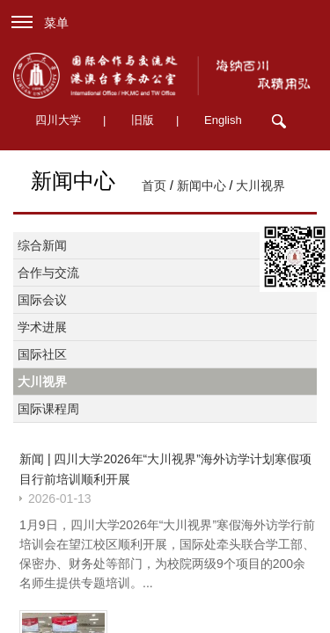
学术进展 (42, 327)
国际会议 (42, 300)
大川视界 (260, 185)
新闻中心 (201, 185)
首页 (154, 185)
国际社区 (42, 354)
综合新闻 (42, 245)
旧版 (142, 120)
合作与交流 (48, 273)
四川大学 (58, 120)
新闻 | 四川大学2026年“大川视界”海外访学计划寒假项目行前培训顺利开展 (165, 468)
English (223, 120)
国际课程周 (48, 409)
